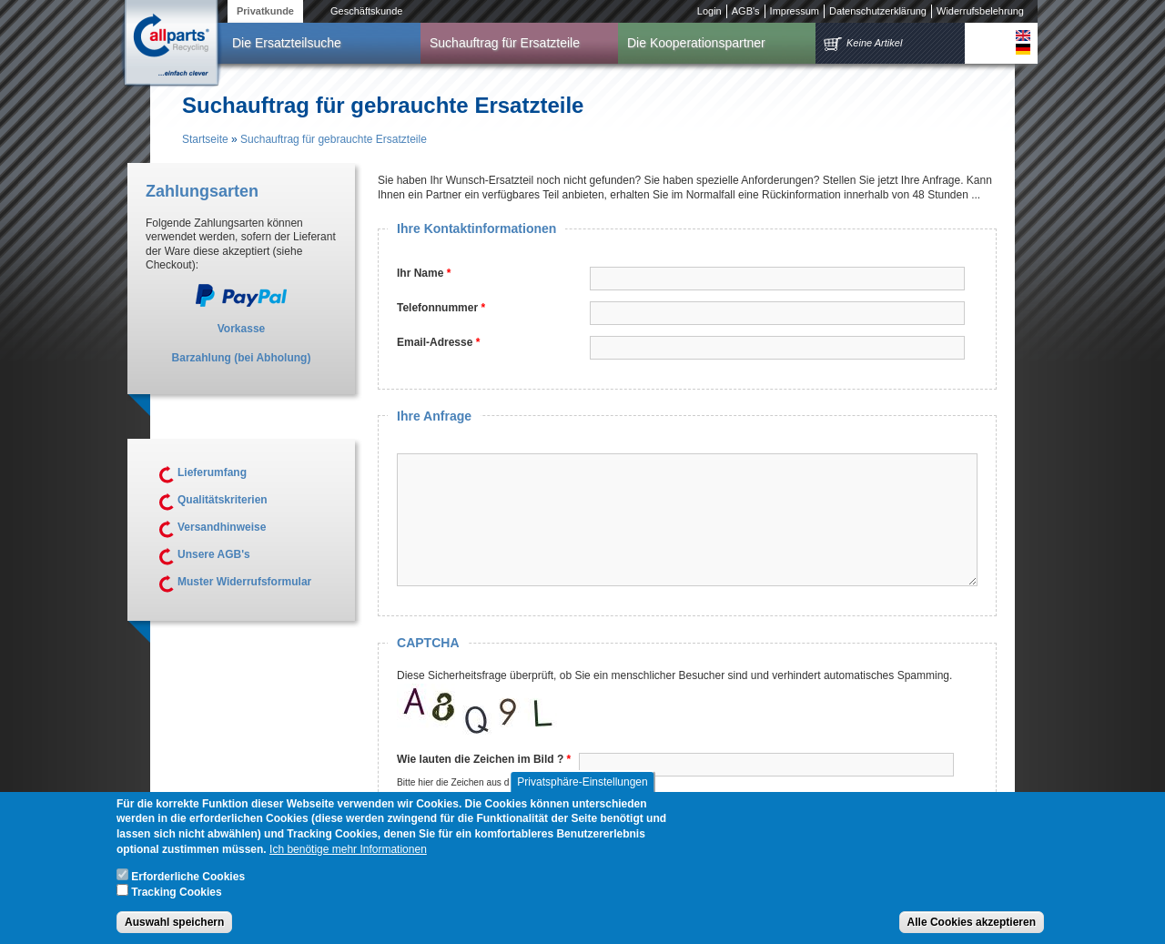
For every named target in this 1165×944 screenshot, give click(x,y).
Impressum (794, 10)
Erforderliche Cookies (188, 886)
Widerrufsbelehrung (980, 10)
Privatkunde (265, 10)
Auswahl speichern (174, 932)
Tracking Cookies (176, 902)
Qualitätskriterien (222, 499)
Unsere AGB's (213, 554)
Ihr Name (424, 273)
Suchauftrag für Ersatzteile (505, 43)
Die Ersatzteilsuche (286, 43)
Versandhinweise (221, 527)
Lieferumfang (212, 472)
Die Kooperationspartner (696, 43)
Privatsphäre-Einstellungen (582, 792)
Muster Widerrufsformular (244, 581)
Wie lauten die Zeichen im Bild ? (484, 759)
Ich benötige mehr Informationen (348, 859)
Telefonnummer (441, 307)
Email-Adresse (438, 342)
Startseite (205, 139)
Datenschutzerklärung (878, 10)
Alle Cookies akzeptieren (971, 932)
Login (709, 10)
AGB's (746, 10)
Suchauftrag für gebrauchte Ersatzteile (333, 139)
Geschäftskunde (366, 10)
